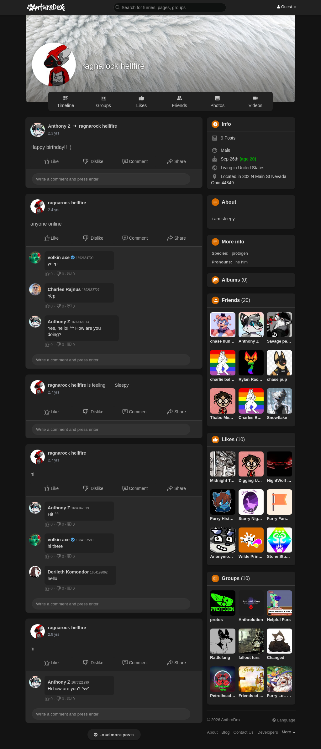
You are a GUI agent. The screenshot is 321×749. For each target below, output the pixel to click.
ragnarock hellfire (113, 66)
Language (283, 720)
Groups (230, 578)
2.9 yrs (53, 634)
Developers (267, 732)
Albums (231, 280)
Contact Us (244, 732)
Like (51, 161)
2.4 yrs (53, 210)
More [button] (288, 732)
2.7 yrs (53, 392)
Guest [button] (286, 6)
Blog (225, 732)
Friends (231, 300)
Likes (228, 439)
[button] (170, 7)
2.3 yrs (53, 133)
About (212, 732)
